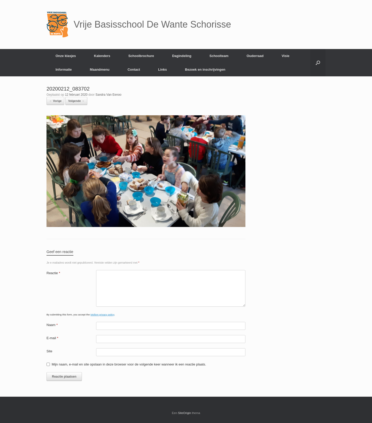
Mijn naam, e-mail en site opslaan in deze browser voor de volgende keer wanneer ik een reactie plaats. (129, 364)
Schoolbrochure (141, 56)
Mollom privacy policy (102, 314)
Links (162, 69)
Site (49, 351)
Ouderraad (255, 56)
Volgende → (76, 100)
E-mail (52, 338)
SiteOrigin (184, 412)
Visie (285, 56)
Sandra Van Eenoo (109, 94)
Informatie (64, 69)
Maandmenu (100, 69)
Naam (52, 325)
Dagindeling (181, 56)
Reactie (53, 273)
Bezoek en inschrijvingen (205, 69)
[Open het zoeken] (318, 62)
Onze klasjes (66, 56)
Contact (134, 69)
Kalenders (102, 56)
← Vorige (55, 100)
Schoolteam (219, 56)
